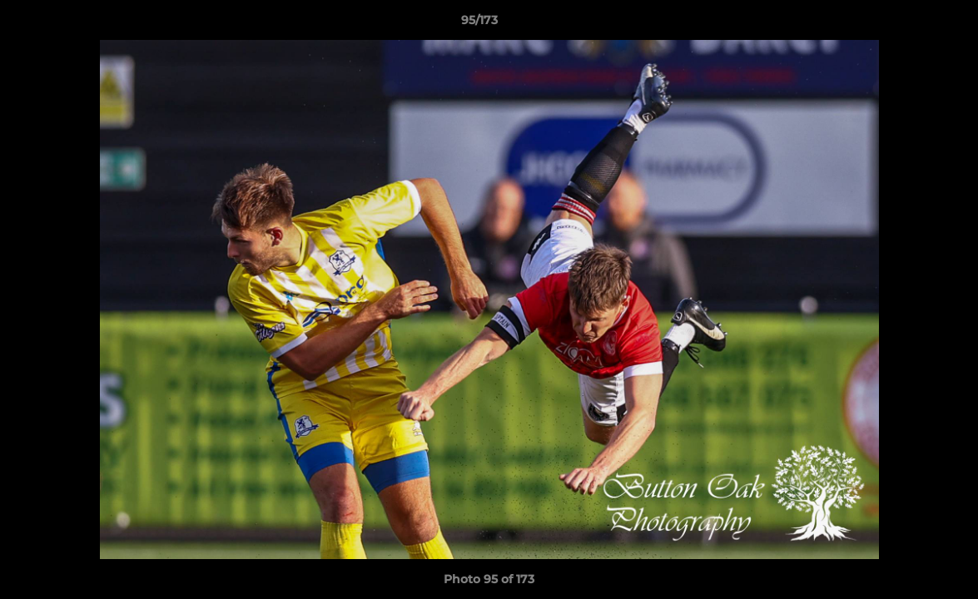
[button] (908, 24)
